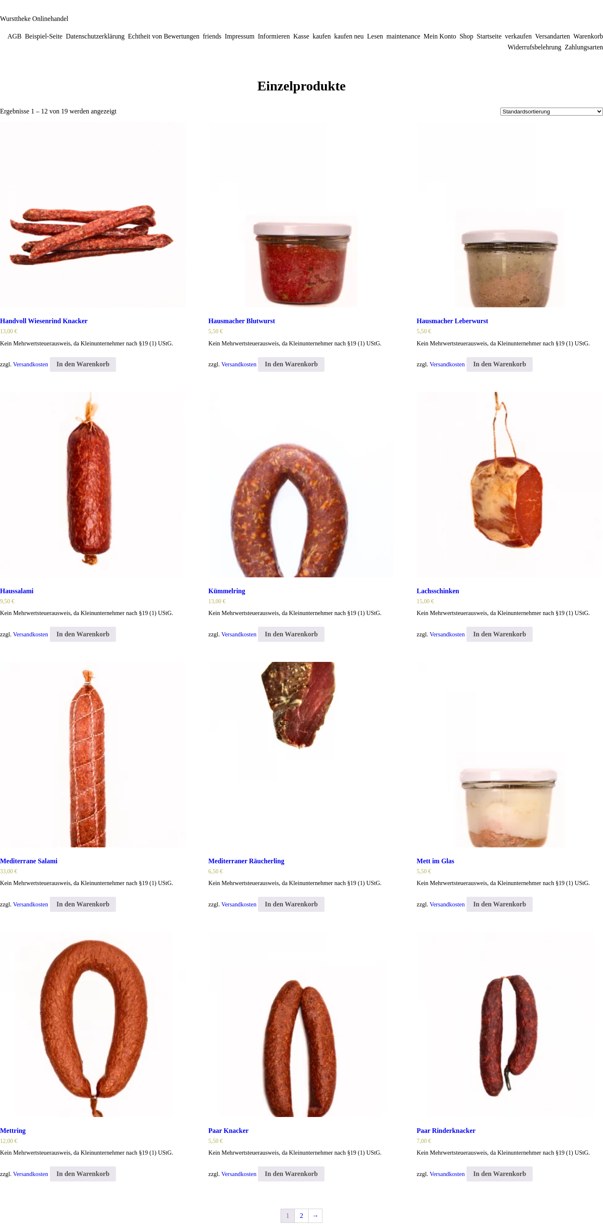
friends (212, 36)
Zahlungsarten (583, 47)
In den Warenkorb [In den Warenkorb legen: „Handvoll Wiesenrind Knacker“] (83, 364)
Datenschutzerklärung (95, 36)
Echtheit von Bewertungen (164, 36)
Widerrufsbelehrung (534, 47)
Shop (466, 36)
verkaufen (518, 36)
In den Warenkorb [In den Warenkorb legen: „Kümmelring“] (291, 634)
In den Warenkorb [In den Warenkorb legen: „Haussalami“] (83, 634)
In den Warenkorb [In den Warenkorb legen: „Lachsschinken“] (499, 634)
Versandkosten (30, 364)
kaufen (321, 36)
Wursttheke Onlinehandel (34, 18)
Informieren (274, 36)
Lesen (375, 36)
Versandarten (552, 36)
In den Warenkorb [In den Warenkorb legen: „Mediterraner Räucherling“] (291, 904)
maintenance (403, 36)
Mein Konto (440, 36)
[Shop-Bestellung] (551, 112)
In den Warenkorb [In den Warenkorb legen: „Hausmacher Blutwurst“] (291, 364)
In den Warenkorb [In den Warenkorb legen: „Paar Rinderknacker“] (499, 1173)
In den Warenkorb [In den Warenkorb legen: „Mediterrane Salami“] (83, 904)
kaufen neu (349, 36)
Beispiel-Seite (43, 36)
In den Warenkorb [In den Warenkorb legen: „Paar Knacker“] (291, 1173)
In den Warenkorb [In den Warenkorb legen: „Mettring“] (83, 1173)
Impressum (240, 36)
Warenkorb (588, 36)
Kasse (301, 36)
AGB (15, 36)
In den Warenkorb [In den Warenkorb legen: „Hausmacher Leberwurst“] (499, 364)
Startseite (489, 36)
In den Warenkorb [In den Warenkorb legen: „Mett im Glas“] (499, 904)
